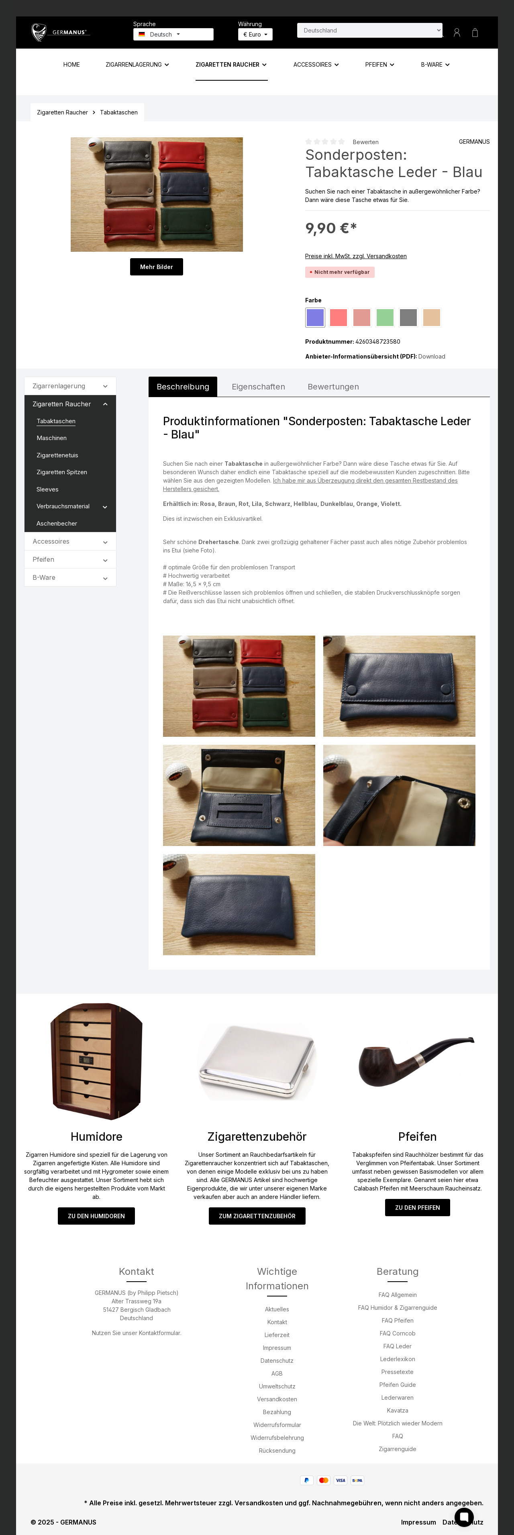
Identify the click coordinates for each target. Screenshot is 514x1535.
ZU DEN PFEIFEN (417, 1207)
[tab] (183, 387)
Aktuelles (277, 1309)
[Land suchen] (370, 30)
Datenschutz (277, 1360)
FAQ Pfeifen (398, 1320)
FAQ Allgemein (398, 1294)
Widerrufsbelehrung (277, 1437)
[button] (105, 385)
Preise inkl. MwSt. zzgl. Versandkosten (356, 256)
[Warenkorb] (475, 32)
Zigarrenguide (397, 1448)
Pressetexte (397, 1371)
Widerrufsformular (277, 1424)
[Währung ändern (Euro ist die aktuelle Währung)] (255, 34)
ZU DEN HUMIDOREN (96, 1216)
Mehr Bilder (156, 266)
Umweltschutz (277, 1386)
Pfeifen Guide (397, 1384)
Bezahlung (277, 1412)
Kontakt (277, 1322)
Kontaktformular (159, 1332)
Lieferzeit (277, 1334)
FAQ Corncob (398, 1333)
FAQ (397, 1436)
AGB (277, 1373)
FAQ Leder (397, 1346)
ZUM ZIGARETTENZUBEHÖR (257, 1216)
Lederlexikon (397, 1359)
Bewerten (366, 142)
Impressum (277, 1347)
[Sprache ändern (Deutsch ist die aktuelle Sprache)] (173, 34)
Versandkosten (277, 1399)
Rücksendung (277, 1450)
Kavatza (397, 1410)
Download (431, 356)
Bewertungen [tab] (333, 386)
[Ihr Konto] (457, 32)
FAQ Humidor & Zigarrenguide (397, 1307)
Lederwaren (397, 1397)
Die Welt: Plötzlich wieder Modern (398, 1423)
